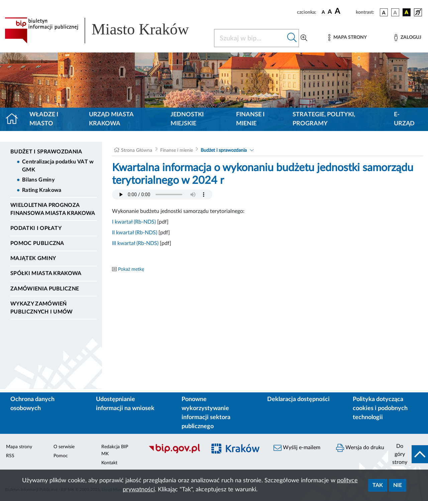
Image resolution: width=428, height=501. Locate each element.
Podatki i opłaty (36, 228)
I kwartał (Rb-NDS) (134, 222)
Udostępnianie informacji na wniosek (125, 403)
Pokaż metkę (131, 269)
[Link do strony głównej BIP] (105, 30)
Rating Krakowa (41, 190)
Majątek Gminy (33, 258)
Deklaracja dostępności (298, 399)
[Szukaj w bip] (292, 38)
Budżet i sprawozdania (46, 151)
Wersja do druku (360, 448)
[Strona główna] (14, 119)
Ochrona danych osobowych (32, 403)
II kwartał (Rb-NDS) (134, 232)
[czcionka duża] (344, 11)
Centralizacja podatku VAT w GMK (58, 165)
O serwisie (64, 447)
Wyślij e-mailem (297, 448)
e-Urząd (404, 119)
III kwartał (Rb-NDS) (135, 243)
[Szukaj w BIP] (250, 38)
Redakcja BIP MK (114, 450)
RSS (10, 456)
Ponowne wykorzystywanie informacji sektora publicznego (206, 412)
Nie (397, 485)
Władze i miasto (43, 119)
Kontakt (109, 463)
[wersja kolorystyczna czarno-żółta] (407, 12)
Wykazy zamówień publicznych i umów (41, 308)
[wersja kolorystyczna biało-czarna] (395, 12)
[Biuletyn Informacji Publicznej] (174, 452)
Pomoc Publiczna (37, 243)
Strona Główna (136, 150)
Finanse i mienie (250, 119)
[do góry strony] (408, 454)
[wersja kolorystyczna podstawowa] (384, 12)
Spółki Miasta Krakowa (46, 273)
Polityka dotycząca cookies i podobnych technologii (380, 408)
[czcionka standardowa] (323, 12)
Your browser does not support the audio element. (162, 195)
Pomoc (61, 456)
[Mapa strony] (347, 37)
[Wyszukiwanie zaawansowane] (304, 38)
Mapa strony (19, 447)
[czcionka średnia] (330, 12)
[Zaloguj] (407, 37)
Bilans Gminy (38, 179)
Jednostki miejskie (187, 119)
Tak (377, 485)
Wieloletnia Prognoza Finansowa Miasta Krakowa (52, 209)
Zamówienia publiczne (44, 288)
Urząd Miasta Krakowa (111, 119)
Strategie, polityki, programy (324, 119)
